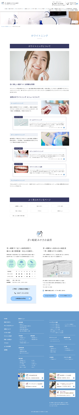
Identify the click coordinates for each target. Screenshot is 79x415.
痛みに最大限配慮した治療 (25, 331)
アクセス (65, 10)
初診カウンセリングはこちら (70, 325)
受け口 (33, 367)
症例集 (76, 10)
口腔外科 (51, 346)
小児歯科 (51, 357)
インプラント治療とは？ (55, 324)
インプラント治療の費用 (55, 327)
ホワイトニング (53, 337)
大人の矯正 (22, 363)
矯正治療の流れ (23, 362)
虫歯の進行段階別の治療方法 (25, 325)
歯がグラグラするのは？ (24, 353)
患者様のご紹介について (59, 8)
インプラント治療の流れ (55, 325)
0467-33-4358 (48, 287)
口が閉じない (34, 363)
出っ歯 (33, 360)
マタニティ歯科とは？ (69, 359)
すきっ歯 (33, 365)
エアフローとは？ (23, 341)
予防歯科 (21, 335)
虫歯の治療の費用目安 (24, 329)
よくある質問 (71, 10)
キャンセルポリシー (19, 8)
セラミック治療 (68, 339)
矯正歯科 (75, 8)
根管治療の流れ (35, 339)
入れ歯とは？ (67, 348)
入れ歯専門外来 (69, 8)
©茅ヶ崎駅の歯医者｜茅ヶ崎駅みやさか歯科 (39, 411)
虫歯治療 (21, 322)
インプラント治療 (49, 8)
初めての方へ (11, 8)
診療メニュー (51, 10)
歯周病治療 (21, 347)
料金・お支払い (59, 10)
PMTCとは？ (22, 339)
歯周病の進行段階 (23, 351)
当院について (27, 8)
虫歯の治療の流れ (23, 327)
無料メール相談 (23, 367)
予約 (73, 3)
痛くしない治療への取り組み (19, 215)
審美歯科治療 (67, 337)
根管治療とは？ (35, 337)
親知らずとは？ (53, 350)
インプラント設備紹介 (69, 324)
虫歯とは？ (22, 324)
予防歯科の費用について (24, 342)
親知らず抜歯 (53, 351)
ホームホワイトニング (55, 339)
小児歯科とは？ (53, 359)
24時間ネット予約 (18, 206)
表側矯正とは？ (23, 360)
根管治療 (33, 335)
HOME (6, 8)
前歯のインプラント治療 (55, 329)
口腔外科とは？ (53, 348)
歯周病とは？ (22, 349)
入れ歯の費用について (69, 350)
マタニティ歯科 (67, 357)
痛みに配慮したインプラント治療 (57, 331)
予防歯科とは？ (23, 337)
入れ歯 (65, 346)
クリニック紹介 (41, 8)
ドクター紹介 (34, 8)
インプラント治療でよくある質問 (57, 332)
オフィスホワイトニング (55, 341)
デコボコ (33, 362)
